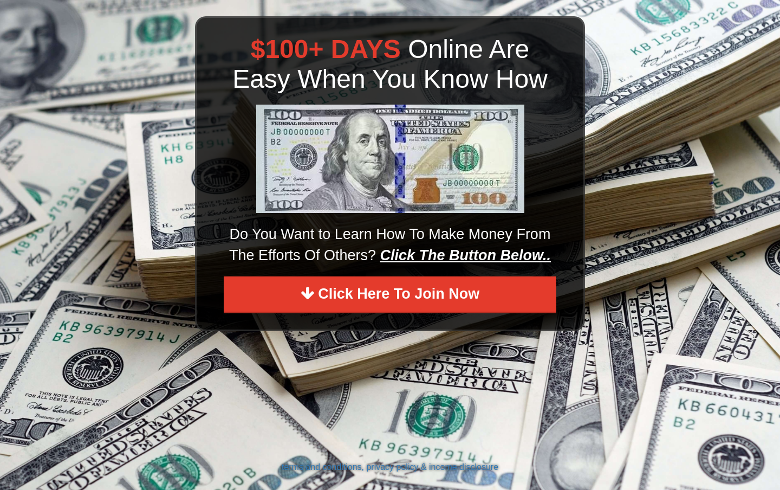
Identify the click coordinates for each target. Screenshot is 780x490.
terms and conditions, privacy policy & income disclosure (390, 467)
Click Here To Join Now (390, 294)
